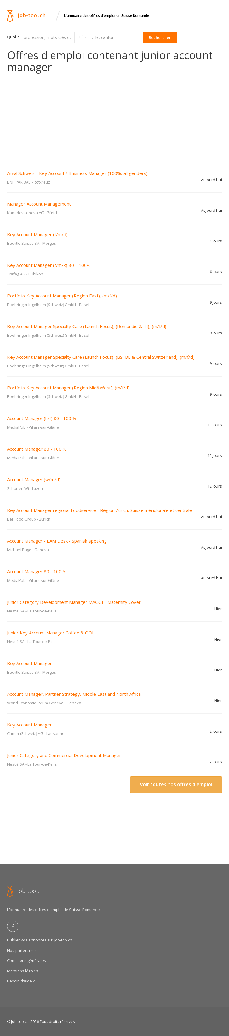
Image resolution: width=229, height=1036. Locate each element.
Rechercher (160, 37)
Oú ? (82, 37)
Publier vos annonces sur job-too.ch (39, 940)
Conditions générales (26, 960)
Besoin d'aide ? (21, 981)
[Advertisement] (114, 117)
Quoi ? (13, 37)
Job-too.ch (20, 1021)
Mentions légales (22, 971)
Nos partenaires (22, 950)
